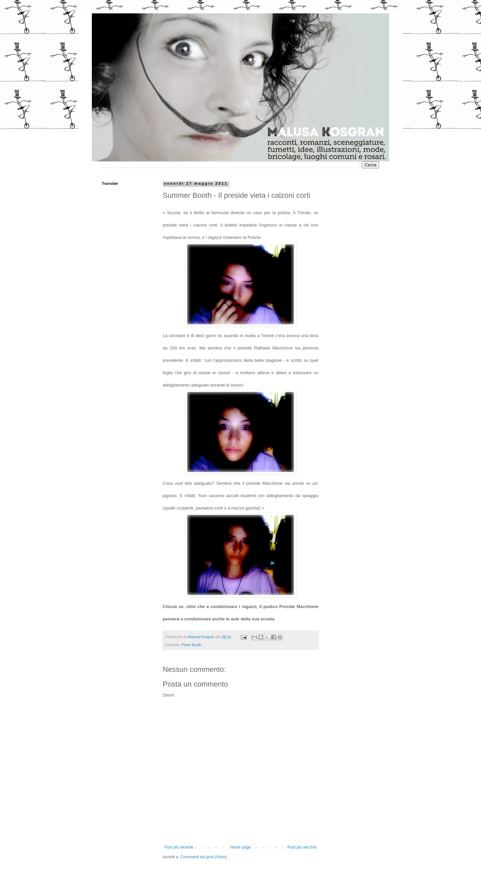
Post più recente (178, 847)
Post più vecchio (302, 847)
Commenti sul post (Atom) (203, 857)
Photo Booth (191, 645)
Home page (240, 847)
